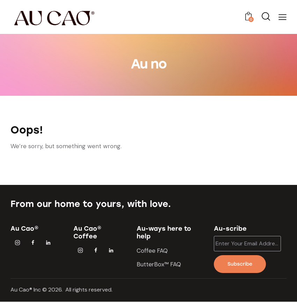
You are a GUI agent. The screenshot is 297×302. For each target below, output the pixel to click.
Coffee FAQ (152, 250)
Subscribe (240, 264)
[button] (282, 17)
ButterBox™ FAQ (159, 264)
